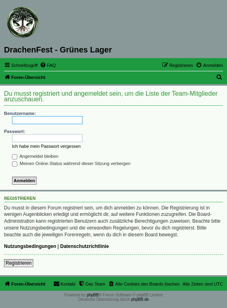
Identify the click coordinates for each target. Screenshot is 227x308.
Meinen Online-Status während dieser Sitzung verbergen (71, 163)
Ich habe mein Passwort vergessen (46, 146)
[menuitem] (48, 65)
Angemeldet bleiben (35, 156)
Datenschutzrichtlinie (84, 246)
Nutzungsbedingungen (30, 246)
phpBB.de (140, 299)
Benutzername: (20, 113)
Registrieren (19, 263)
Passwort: (14, 131)
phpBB (93, 295)
